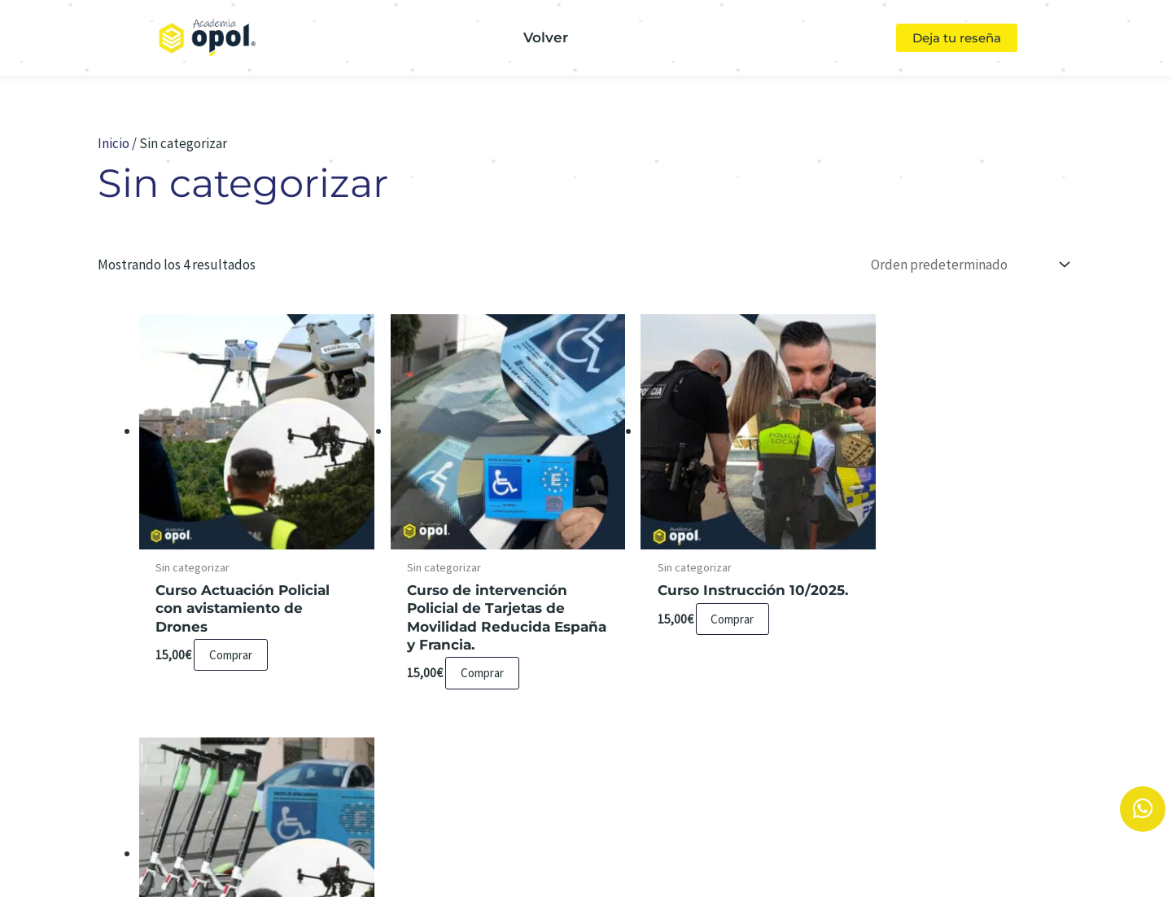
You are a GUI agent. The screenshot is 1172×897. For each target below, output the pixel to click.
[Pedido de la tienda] (966, 265)
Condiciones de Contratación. (868, 835)
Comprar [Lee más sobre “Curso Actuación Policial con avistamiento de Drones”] (232, 642)
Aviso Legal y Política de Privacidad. (609, 835)
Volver (545, 37)
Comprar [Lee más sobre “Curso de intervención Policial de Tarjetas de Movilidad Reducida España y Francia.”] (470, 659)
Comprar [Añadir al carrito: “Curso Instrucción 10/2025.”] (708, 624)
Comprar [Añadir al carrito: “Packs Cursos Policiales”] (946, 606)
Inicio (113, 143)
